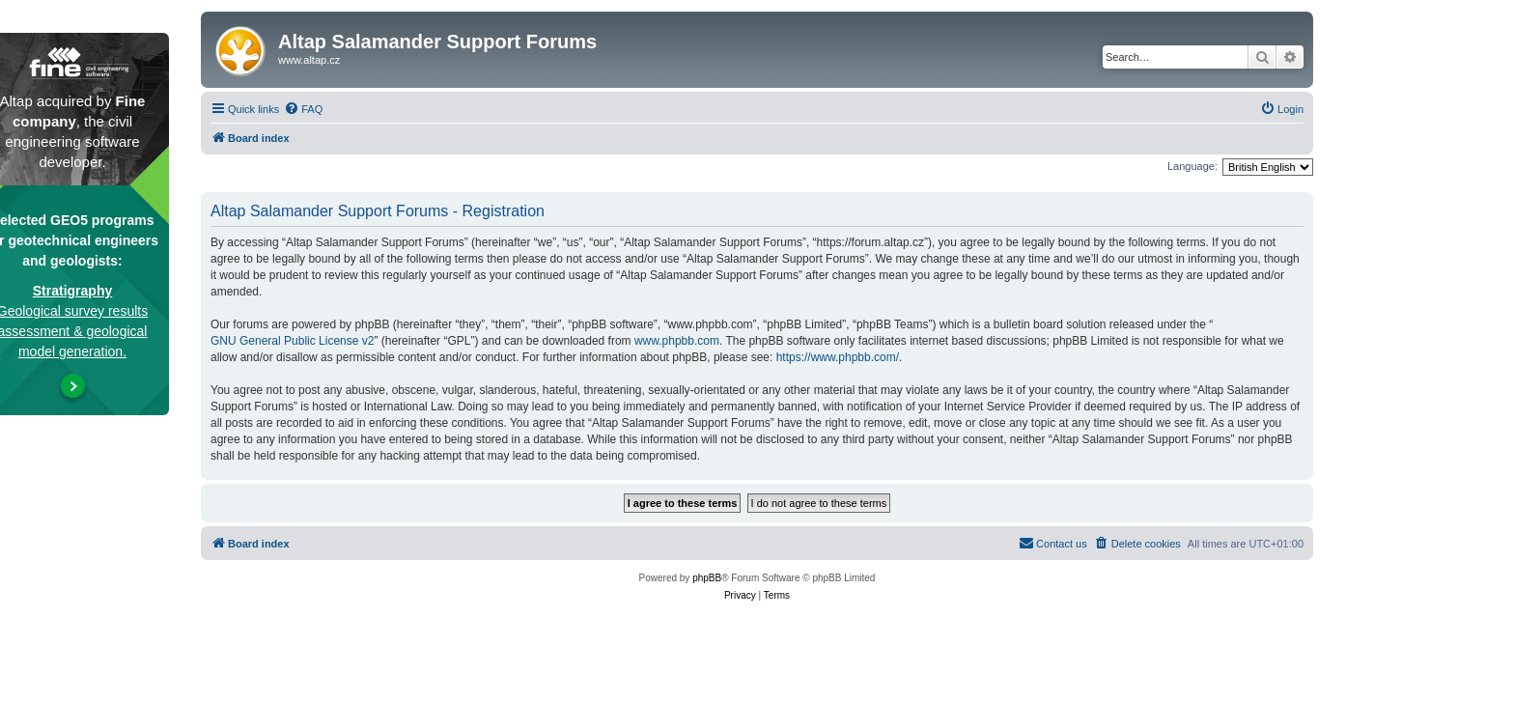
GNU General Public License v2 (292, 341)
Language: (1192, 166)
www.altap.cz (309, 60)
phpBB (706, 578)
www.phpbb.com (676, 341)
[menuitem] (303, 109)
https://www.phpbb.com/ (837, 357)
